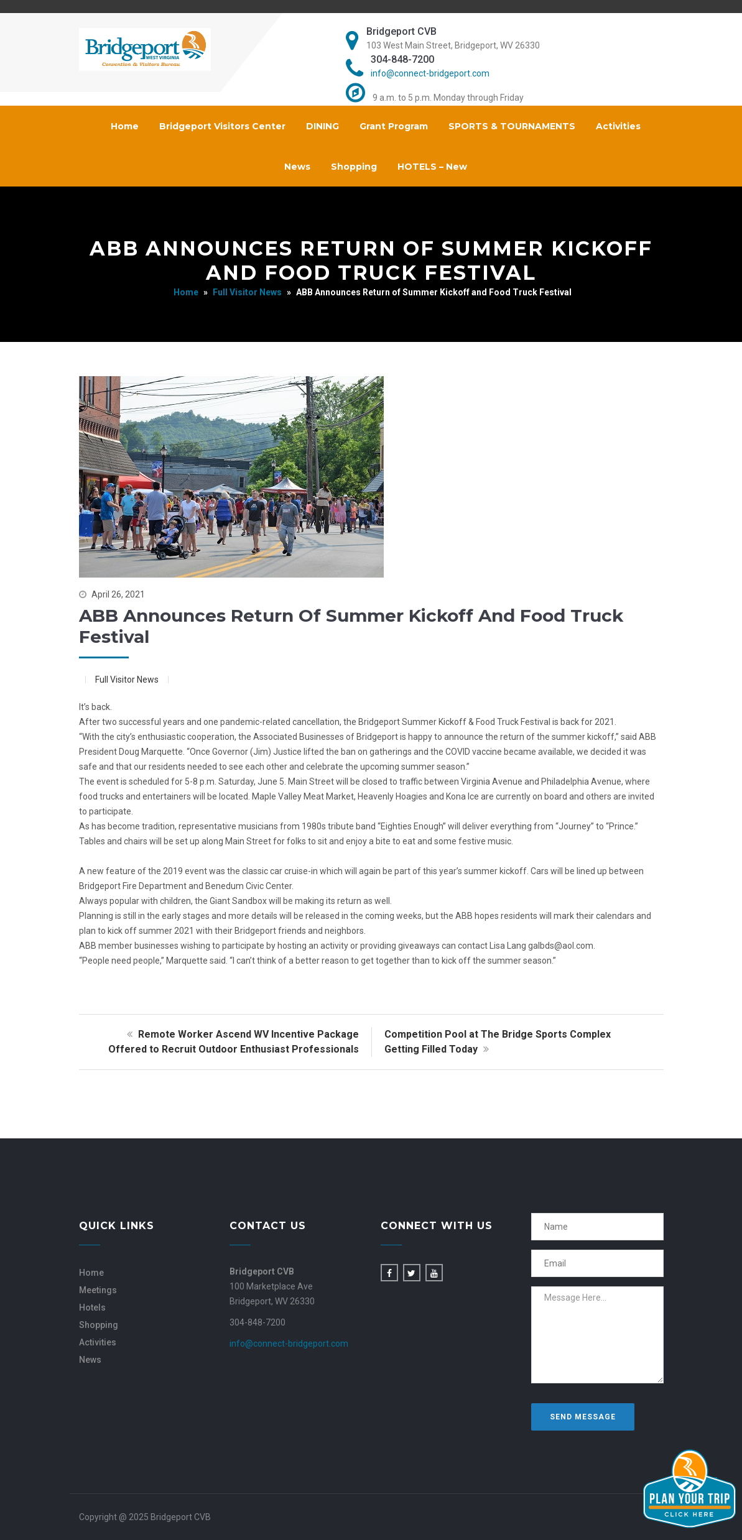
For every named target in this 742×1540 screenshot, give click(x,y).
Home (125, 126)
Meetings (98, 1290)
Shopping (354, 166)
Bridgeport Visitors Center (222, 126)
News (297, 166)
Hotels (92, 1307)
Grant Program (393, 126)
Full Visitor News (247, 292)
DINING (322, 126)
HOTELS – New (432, 166)
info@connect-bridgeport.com (430, 73)
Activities (618, 126)
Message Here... (597, 1334)
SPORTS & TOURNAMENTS (511, 126)
